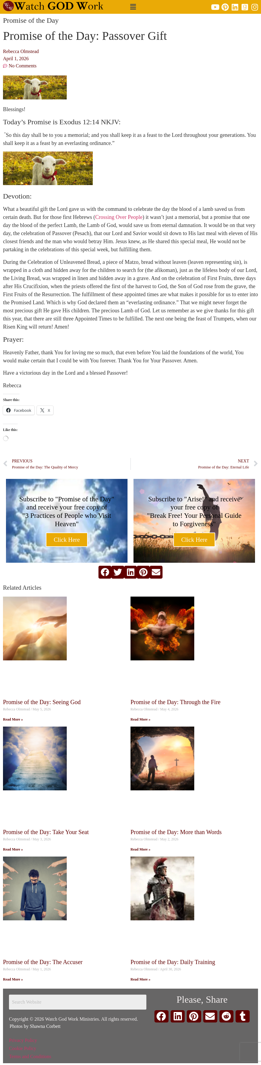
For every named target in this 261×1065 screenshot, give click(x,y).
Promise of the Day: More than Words (176, 832)
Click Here (67, 539)
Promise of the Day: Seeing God (42, 702)
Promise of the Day (31, 20)
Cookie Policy (22, 1048)
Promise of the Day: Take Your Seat (46, 832)
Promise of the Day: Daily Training (172, 962)
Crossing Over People (118, 217)
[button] (133, 7)
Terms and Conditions (30, 1056)
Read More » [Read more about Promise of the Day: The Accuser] (13, 979)
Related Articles (22, 587)
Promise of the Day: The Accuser (43, 962)
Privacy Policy (23, 1040)
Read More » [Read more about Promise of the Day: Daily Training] (140, 979)
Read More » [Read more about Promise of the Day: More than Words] (140, 849)
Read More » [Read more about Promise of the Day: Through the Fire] (140, 719)
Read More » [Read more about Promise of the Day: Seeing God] (13, 719)
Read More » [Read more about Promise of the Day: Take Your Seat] (13, 849)
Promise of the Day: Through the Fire (175, 702)
